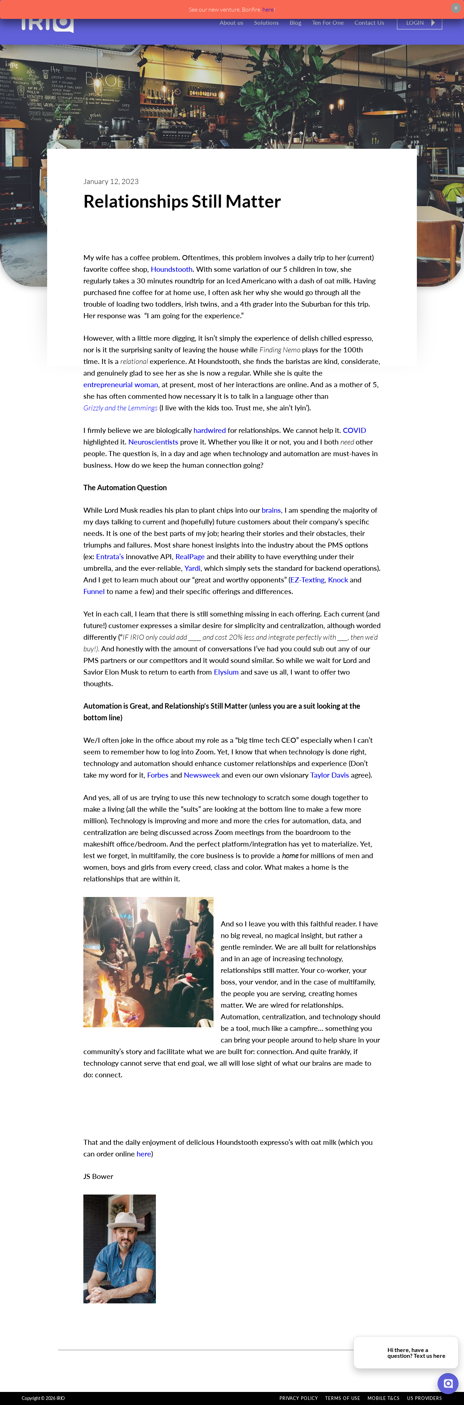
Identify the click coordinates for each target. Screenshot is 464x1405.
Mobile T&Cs (384, 1398)
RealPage (190, 556)
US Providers (424, 1398)
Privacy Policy (298, 1398)
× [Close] (456, 8)
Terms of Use (342, 1398)
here (268, 9)
